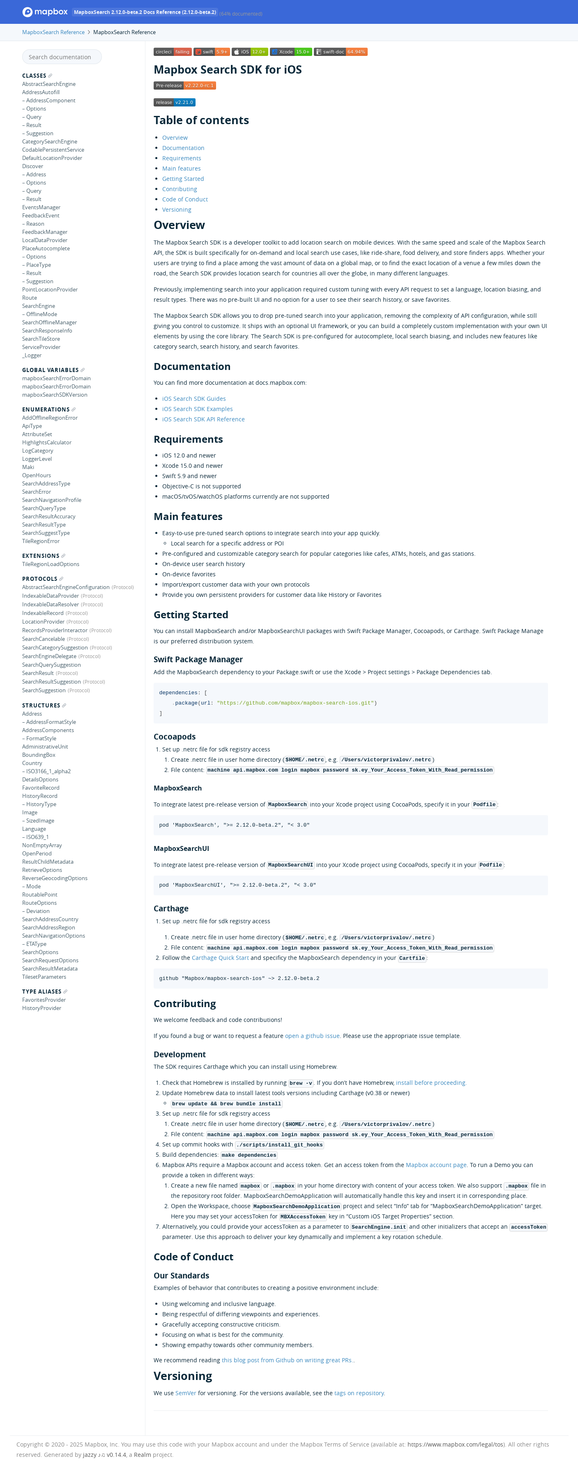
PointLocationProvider (50, 289)
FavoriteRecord (41, 787)
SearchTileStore (41, 338)
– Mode (31, 886)
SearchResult (38, 673)
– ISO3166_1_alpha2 (46, 771)
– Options (34, 108)
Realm (142, 1454)
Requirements (181, 158)
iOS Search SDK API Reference (203, 419)
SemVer (185, 1393)
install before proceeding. (431, 1082)
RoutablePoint (40, 894)
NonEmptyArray (42, 845)
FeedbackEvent (41, 215)
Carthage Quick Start (220, 957)
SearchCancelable (43, 639)
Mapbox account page (436, 1165)
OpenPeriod (37, 853)
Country (32, 763)
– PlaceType (36, 264)
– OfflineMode (39, 314)
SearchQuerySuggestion (51, 664)
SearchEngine (38, 306)
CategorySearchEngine (49, 141)
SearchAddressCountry (50, 919)
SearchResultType (44, 524)
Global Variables (53, 370)
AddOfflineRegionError (50, 417)
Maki (28, 467)
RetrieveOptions (42, 870)
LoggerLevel (37, 458)
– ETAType (34, 944)
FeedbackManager (44, 232)
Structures (44, 705)
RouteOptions (39, 902)
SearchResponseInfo (47, 330)
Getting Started (183, 179)
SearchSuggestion (44, 690)
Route (29, 297)
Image (29, 812)
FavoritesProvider (44, 999)
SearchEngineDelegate (49, 656)
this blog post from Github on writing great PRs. (287, 1360)
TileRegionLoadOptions (50, 564)
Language (34, 828)
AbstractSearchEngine (49, 84)
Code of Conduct (185, 199)
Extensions (43, 555)
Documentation (183, 148)
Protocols (42, 578)
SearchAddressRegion (48, 927)
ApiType (32, 426)
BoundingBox (38, 754)
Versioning (176, 209)
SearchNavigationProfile (51, 500)
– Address (34, 174)
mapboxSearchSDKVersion (55, 394)
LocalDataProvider (44, 240)
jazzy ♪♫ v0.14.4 (105, 1454)
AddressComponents (48, 730)
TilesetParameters (44, 976)
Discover (32, 166)
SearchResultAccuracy (49, 516)
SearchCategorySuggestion (55, 647)
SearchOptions (40, 952)
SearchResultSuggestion (51, 681)
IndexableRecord (43, 613)
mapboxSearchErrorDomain (56, 378)
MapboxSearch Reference (53, 32)
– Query (31, 116)
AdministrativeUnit (45, 746)
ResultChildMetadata (48, 861)
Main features (181, 168)
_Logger (31, 355)
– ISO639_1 (35, 837)
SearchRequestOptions (50, 960)
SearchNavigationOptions (53, 935)
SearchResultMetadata (50, 968)
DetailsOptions (40, 779)
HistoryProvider (41, 1008)
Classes (37, 75)
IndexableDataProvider (50, 595)
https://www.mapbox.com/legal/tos (455, 1444)
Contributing (179, 189)
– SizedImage (38, 820)
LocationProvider (43, 621)
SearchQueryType (44, 508)
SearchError (36, 491)
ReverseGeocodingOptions (55, 878)
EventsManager (41, 207)
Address (32, 713)
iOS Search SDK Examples (197, 409)
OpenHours (36, 475)
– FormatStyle (39, 738)
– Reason (33, 223)
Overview (175, 137)
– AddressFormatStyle (49, 722)
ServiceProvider (41, 347)
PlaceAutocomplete (46, 248)
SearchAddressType (46, 483)
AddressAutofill (41, 92)
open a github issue (312, 1036)
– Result (31, 125)
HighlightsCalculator (46, 442)
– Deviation (36, 911)
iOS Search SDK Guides (194, 398)
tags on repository (359, 1393)
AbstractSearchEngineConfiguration (66, 587)
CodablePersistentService (53, 149)
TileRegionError (41, 541)
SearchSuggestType (46, 532)
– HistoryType (39, 804)
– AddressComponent (49, 100)
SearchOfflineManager (49, 322)
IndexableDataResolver (50, 604)
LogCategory (37, 450)
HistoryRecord (40, 796)
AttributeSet (37, 434)
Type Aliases (44, 991)
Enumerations (49, 409)
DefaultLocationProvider (52, 158)
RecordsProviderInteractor (55, 630)
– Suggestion (37, 133)
